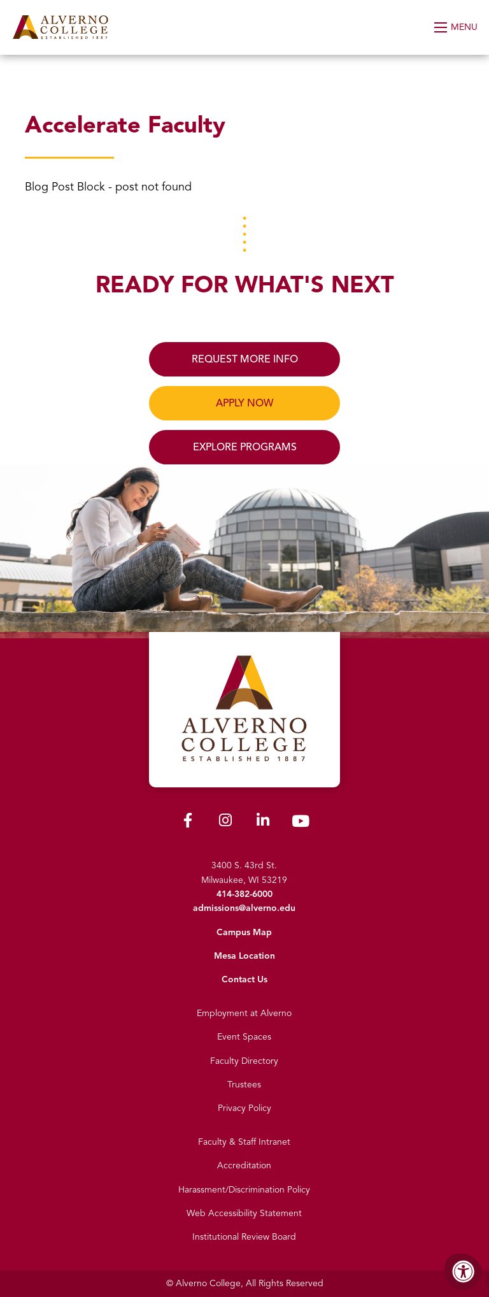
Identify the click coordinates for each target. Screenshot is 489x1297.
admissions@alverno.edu (244, 908)
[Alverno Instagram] (225, 822)
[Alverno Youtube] (300, 824)
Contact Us (244, 979)
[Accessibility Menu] (463, 1271)
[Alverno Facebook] (188, 822)
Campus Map (244, 932)
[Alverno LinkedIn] (263, 822)
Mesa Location (244, 955)
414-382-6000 (244, 894)
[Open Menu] (456, 27)
